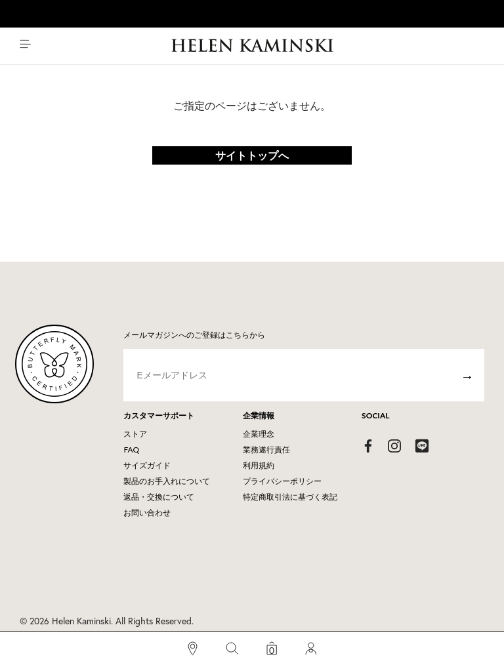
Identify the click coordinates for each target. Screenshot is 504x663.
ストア (135, 434)
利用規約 (258, 465)
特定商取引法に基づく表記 (290, 497)
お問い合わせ (147, 512)
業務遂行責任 (266, 449)
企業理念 (258, 434)
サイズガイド (147, 465)
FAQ (131, 449)
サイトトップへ (252, 155)
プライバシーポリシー (282, 481)
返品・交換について (158, 497)
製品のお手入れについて (166, 481)
